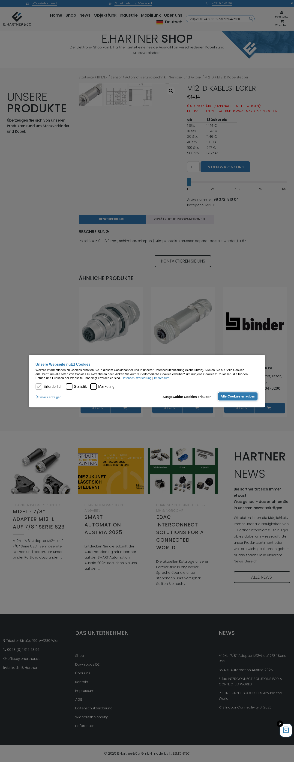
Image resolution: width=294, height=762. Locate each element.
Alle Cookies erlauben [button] (237, 396)
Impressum (161, 378)
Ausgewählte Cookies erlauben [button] (186, 397)
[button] (50, 397)
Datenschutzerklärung (137, 378)
